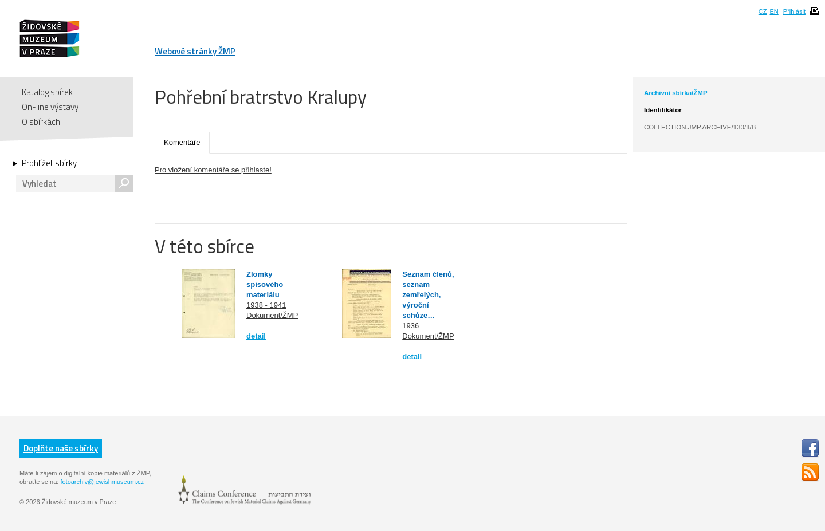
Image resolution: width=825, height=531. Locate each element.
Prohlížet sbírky (49, 163)
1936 (410, 325)
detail (256, 336)
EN (773, 11)
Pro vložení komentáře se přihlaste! (213, 170)
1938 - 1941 (266, 305)
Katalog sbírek (47, 92)
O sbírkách (41, 121)
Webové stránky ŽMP (195, 51)
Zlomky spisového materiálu (264, 284)
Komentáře (182, 142)
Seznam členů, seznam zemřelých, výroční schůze (428, 295)
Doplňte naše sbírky (60, 448)
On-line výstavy (50, 106)
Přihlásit (794, 11)
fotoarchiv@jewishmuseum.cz (102, 481)
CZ (763, 11)
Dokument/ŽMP (272, 315)
